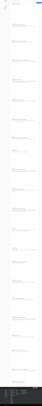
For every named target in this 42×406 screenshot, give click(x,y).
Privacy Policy (17, 393)
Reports (5, 391)
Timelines (5, 397)
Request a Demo (39, 2)
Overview (16, 391)
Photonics (11, 397)
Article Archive (6, 395)
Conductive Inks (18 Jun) (23, 391)
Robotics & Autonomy (12, 399)
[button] (10, 0)
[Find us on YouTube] (35, 387)
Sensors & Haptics (12, 401)
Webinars (5, 393)
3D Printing (11, 391)
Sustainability (11, 402)
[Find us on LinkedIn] (33, 387)
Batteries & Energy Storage (12, 395)
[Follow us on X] (31, 387)
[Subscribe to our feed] (36, 387)
